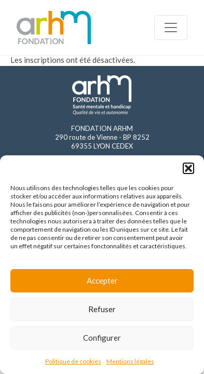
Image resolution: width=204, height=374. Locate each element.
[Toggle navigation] (170, 27)
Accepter (102, 280)
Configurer (102, 337)
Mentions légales (130, 361)
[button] (188, 168)
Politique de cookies (73, 361)
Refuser (102, 309)
